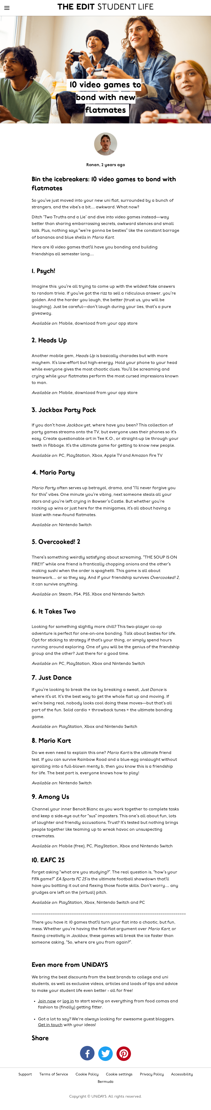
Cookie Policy (87, 1075)
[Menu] (7, 8)
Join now (47, 1001)
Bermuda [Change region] (105, 1082)
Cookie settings (119, 1075)
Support (25, 1075)
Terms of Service (53, 1075)
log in (68, 1001)
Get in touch (50, 1025)
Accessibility (182, 1075)
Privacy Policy (152, 1075)
